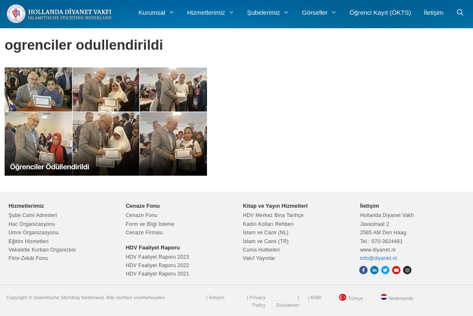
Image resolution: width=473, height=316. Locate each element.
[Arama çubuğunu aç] (460, 12)
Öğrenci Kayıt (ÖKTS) (380, 12)
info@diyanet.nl (378, 258)
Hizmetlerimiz (214, 12)
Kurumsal (160, 12)
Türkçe (355, 298)
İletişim (433, 12)
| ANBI (315, 297)
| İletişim (215, 297)
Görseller (322, 12)
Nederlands (401, 298)
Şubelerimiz (271, 12)
